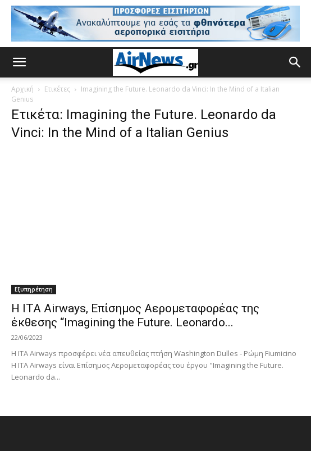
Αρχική (22, 89)
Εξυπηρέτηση (34, 289)
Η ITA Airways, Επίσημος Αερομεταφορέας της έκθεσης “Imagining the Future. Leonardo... (135, 315)
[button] (19, 62)
